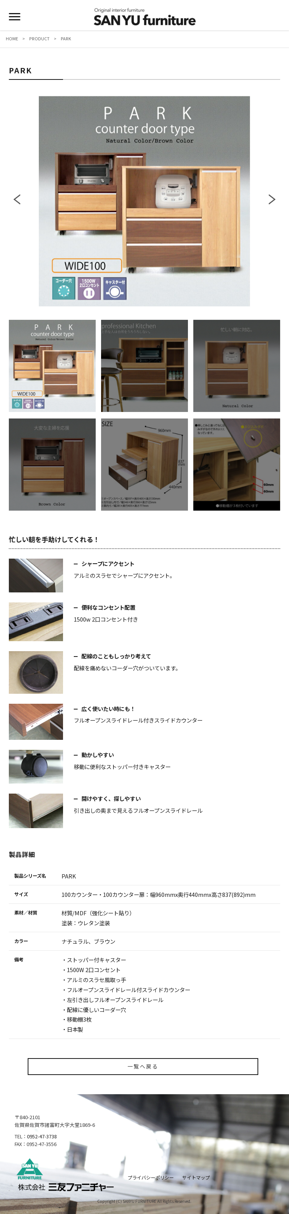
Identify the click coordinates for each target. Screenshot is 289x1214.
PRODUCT (39, 38)
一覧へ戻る (143, 1066)
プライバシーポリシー (151, 1177)
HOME (14, 38)
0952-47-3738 (42, 1136)
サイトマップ (196, 1177)
